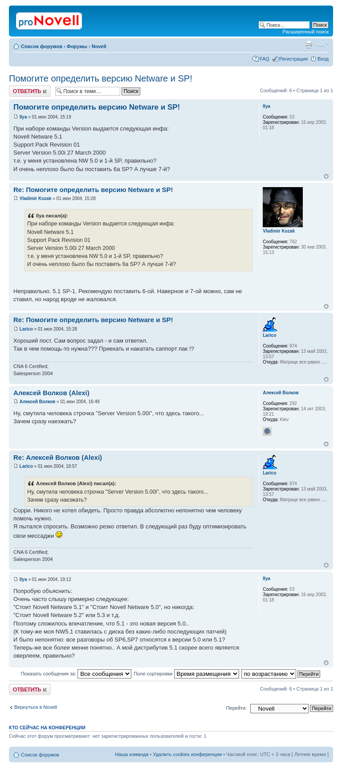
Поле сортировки (186, 673)
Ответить (30, 91)
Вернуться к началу (326, 176)
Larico (26, 329)
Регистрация (293, 58)
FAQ (264, 58)
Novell (99, 46)
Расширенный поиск (305, 31)
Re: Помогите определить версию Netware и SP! (93, 189)
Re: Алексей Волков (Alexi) (57, 457)
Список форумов (41, 46)
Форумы (77, 46)
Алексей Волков (38, 401)
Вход (323, 58)
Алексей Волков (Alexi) (51, 393)
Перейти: (236, 708)
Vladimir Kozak (36, 198)
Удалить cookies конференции (187, 754)
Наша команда (131, 754)
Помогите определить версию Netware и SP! (100, 78)
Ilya (23, 117)
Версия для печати (309, 45)
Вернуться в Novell (35, 707)
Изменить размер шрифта (322, 45)
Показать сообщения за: (76, 673)
